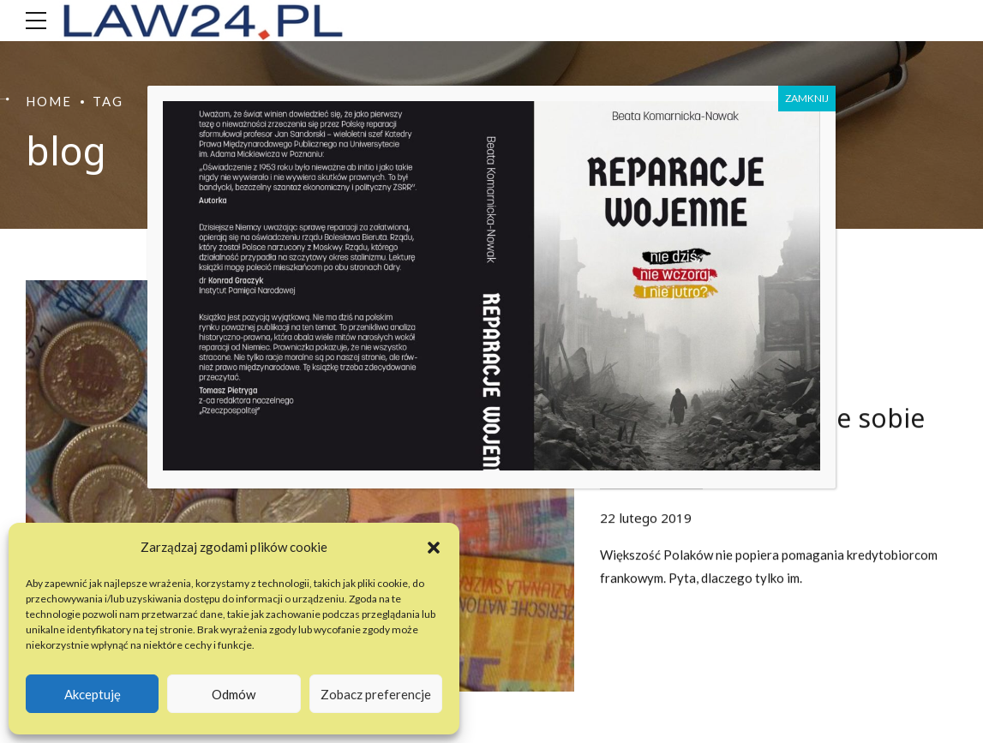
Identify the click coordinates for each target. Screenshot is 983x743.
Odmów (233, 694)
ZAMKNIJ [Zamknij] (807, 98)
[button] (433, 547)
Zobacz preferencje (376, 694)
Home (49, 101)
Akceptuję (92, 694)
